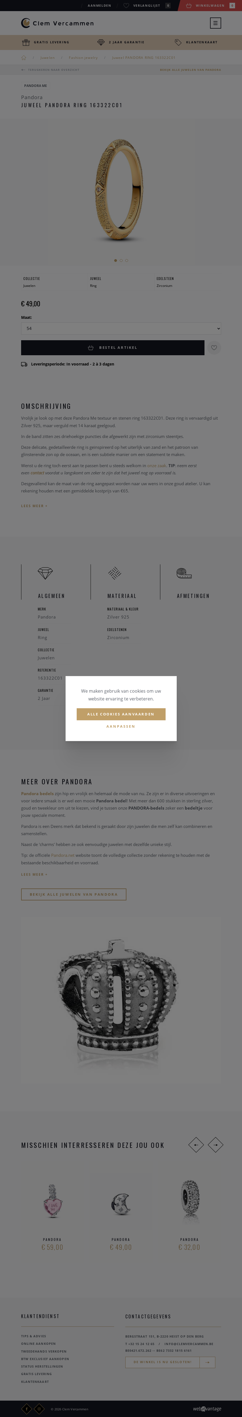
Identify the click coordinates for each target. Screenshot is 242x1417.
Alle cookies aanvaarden (121, 714)
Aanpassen (121, 726)
